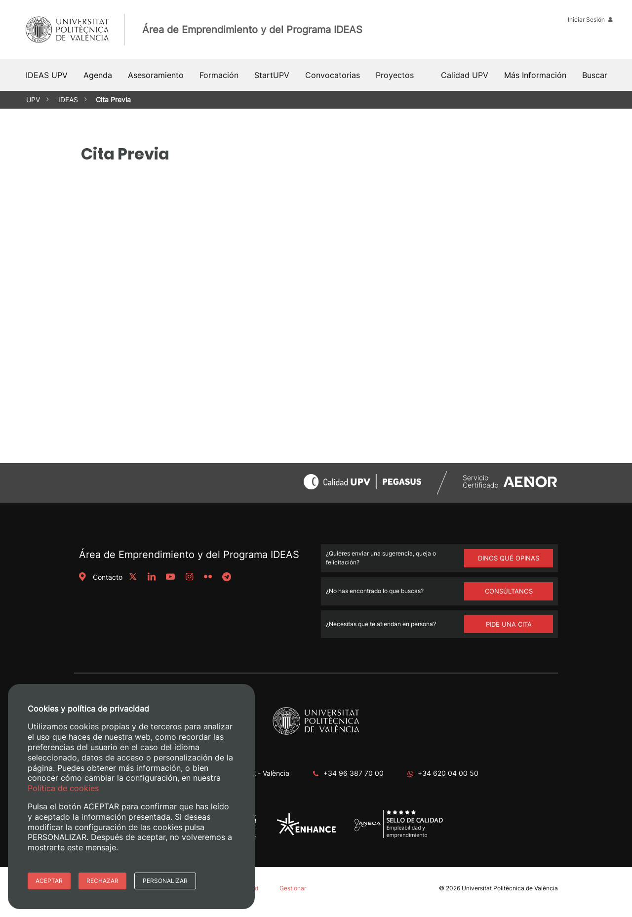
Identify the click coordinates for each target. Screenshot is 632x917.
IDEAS (68, 99)
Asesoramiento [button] (156, 75)
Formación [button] (218, 75)
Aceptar (49, 880)
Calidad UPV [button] (464, 75)
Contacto (99, 577)
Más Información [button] (535, 75)
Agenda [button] (97, 75)
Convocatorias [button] (332, 75)
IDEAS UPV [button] (47, 75)
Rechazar (102, 880)
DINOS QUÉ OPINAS (508, 558)
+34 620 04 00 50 (448, 773)
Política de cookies (63, 788)
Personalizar (165, 880)
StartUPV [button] (271, 75)
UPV (33, 99)
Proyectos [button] (395, 75)
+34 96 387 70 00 (353, 773)
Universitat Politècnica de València (510, 888)
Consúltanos (509, 591)
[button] (594, 75)
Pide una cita (509, 624)
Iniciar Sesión (590, 19)
